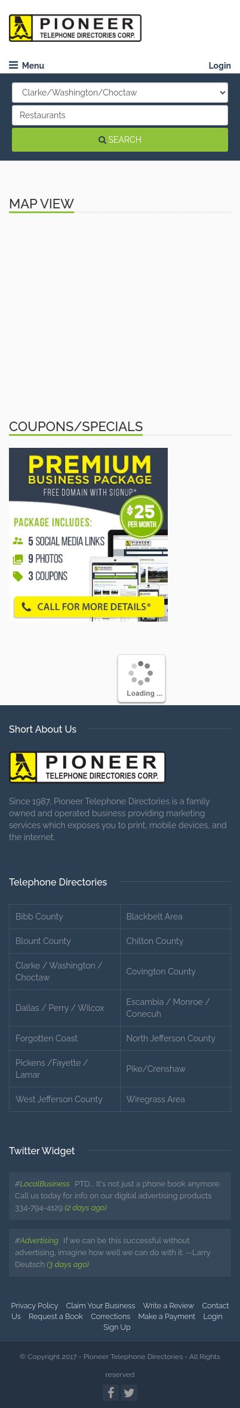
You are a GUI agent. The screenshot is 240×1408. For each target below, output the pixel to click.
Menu (26, 65)
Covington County (161, 971)
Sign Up (117, 1327)
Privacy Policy (35, 1305)
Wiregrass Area (156, 1099)
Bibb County (39, 916)
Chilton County (155, 941)
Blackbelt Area (155, 916)
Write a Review (168, 1305)
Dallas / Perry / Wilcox (60, 1008)
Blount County (43, 941)
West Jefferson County (59, 1099)
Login (219, 65)
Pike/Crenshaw (156, 1069)
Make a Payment (166, 1316)
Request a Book (56, 1316)
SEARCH (120, 140)
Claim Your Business (101, 1305)
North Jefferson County (171, 1038)
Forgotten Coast (47, 1038)
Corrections (110, 1316)
